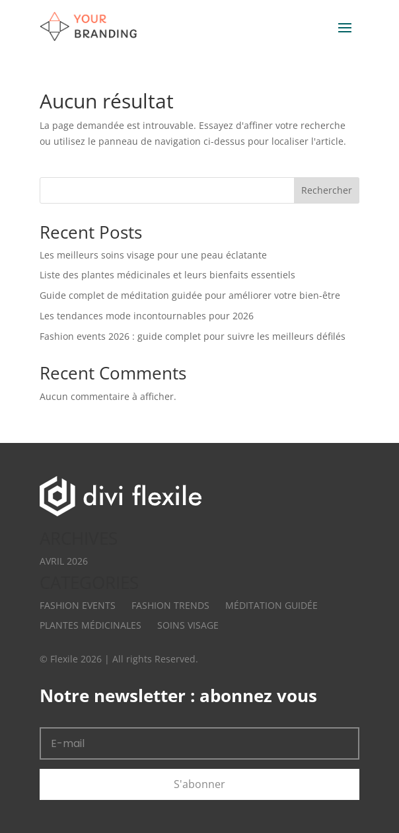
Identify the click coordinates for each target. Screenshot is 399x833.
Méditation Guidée (271, 605)
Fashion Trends (170, 605)
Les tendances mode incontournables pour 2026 (147, 315)
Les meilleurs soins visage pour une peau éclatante (153, 255)
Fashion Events (78, 605)
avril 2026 (64, 561)
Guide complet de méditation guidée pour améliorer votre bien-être (190, 295)
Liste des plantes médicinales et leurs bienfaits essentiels (167, 274)
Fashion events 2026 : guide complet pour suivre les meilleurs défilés (192, 336)
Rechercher (326, 190)
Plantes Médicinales (90, 625)
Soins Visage (188, 625)
